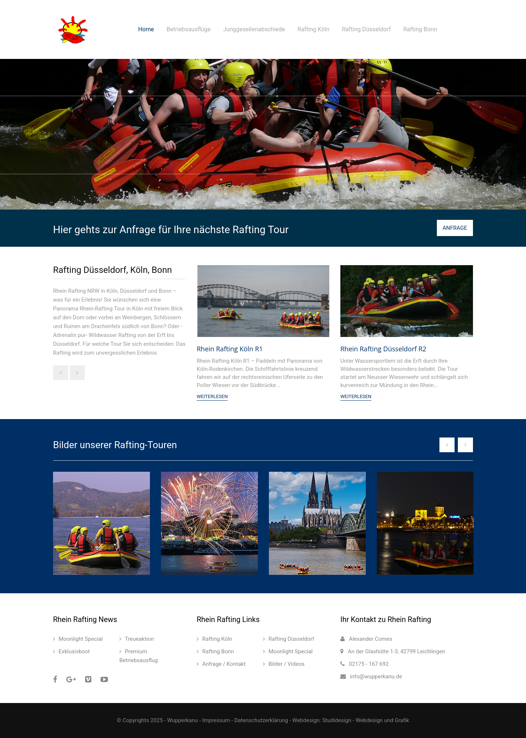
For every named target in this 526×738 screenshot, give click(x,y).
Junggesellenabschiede (254, 29)
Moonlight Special (81, 639)
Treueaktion (139, 639)
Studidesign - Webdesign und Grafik (365, 720)
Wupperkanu (182, 720)
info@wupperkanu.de (376, 676)
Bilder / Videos (287, 664)
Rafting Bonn (420, 29)
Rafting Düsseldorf (366, 29)
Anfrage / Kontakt (224, 664)
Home (146, 29)
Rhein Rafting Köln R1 (230, 348)
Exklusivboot (74, 651)
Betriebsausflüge (188, 29)
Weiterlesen (212, 396)
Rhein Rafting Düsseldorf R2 (383, 348)
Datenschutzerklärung (261, 720)
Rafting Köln (314, 29)
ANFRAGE (455, 228)
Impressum (216, 720)
